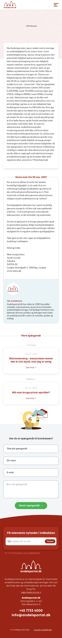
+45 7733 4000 (31, 610)
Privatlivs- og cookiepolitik (27, 553)
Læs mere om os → (31, 592)
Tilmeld (50, 541)
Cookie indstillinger (43, 630)
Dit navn (11, 461)
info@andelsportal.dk (31, 615)
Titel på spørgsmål (17, 449)
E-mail (10, 473)
